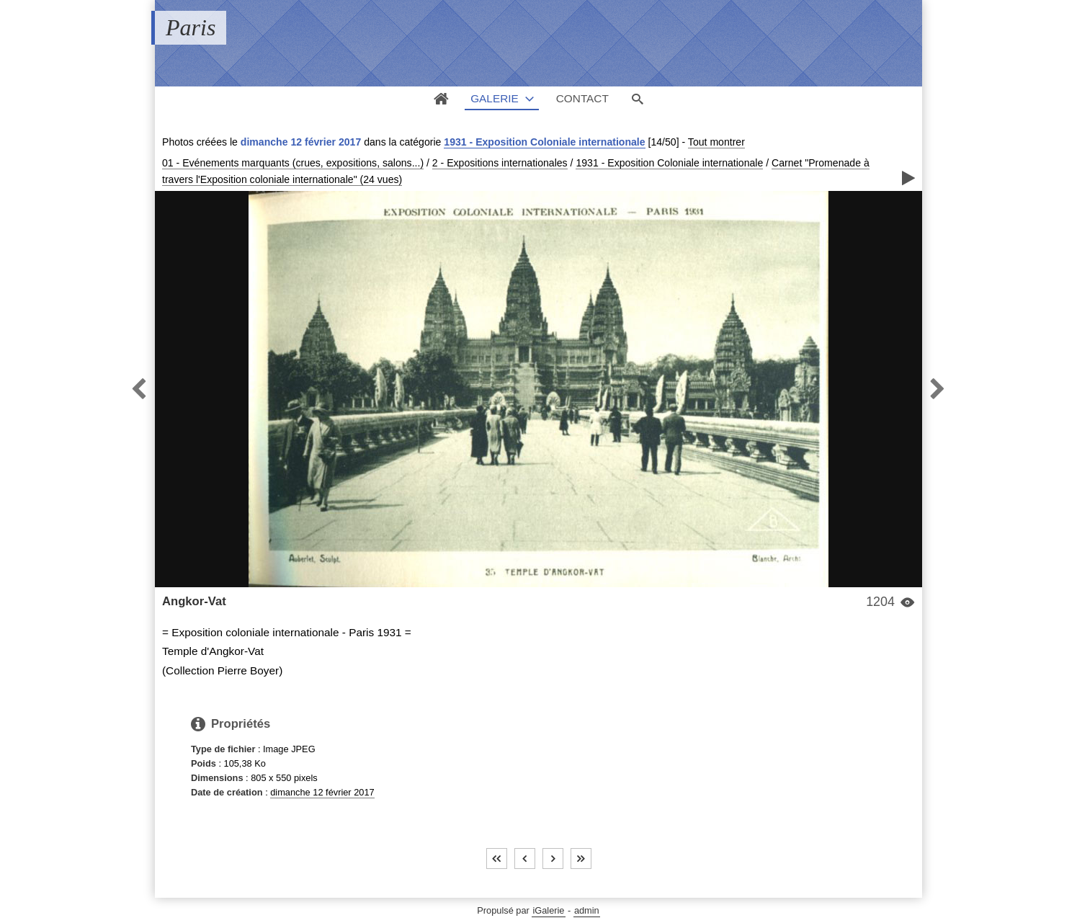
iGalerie (548, 910)
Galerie (494, 98)
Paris (190, 27)
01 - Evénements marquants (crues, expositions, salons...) (293, 163)
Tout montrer (716, 142)
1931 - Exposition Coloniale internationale (544, 142)
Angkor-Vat (194, 601)
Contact (582, 98)
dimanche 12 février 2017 (322, 792)
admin (586, 910)
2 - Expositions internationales (500, 163)
